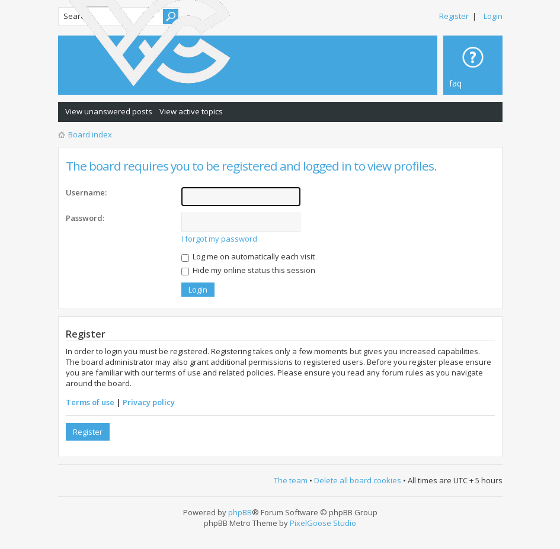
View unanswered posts (108, 111)
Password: (85, 218)
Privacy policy (149, 402)
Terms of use (90, 402)
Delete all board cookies (357, 480)
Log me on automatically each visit (248, 256)
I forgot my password (219, 238)
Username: (86, 192)
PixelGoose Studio (323, 523)
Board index (90, 134)
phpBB (240, 512)
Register (454, 16)
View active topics (191, 111)
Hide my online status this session (248, 270)
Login (493, 16)
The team (291, 480)
